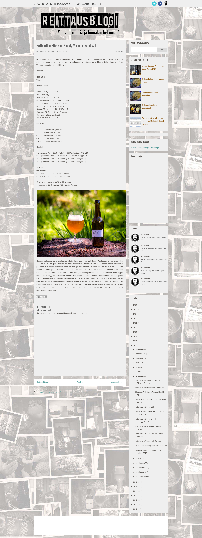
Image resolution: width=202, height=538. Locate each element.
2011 (135, 504)
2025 (135, 309)
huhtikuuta (140, 463)
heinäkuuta (140, 372)
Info (99, 3)
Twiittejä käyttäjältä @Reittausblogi (144, 148)
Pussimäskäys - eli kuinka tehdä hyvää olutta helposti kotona (153, 121)
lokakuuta (140, 358)
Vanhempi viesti (117, 382)
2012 (135, 500)
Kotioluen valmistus (62, 3)
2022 (135, 323)
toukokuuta (140, 459)
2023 (135, 318)
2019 (135, 336)
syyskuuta (140, 363)
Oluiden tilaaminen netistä (84, 3)
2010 (135, 509)
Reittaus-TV (47, 3)
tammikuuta (140, 477)
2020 (135, 332)
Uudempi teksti (42, 382)
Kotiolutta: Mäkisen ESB (144, 407)
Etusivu (37, 3)
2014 (135, 491)
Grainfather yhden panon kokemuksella (151, 446)
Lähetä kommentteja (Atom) (50, 392)
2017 (135, 345)
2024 (135, 314)
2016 (135, 482)
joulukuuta (140, 349)
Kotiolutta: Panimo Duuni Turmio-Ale (149, 388)
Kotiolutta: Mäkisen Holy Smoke (148, 441)
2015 (135, 487)
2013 (135, 495)
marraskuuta (141, 354)
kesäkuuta (140, 376)
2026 (135, 305)
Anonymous (145, 234)
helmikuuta (140, 472)
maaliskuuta (141, 468)
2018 (135, 341)
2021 (135, 327)
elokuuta (139, 367)
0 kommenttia (118, 51)
